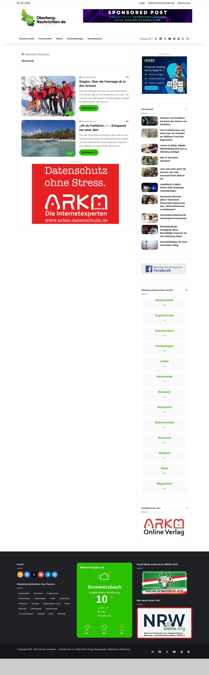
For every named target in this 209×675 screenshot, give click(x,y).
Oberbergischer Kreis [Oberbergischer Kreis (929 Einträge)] (51, 583)
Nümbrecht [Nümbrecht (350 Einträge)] (22, 583)
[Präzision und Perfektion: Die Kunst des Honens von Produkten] (149, 121)
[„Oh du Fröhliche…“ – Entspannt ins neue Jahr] (48, 138)
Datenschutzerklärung (161, 2)
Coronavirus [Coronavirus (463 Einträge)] (38, 573)
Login (142, 2)
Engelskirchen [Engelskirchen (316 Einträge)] (52, 573)
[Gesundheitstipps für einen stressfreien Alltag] (149, 244)
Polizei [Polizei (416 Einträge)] (67, 583)
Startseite (28, 54)
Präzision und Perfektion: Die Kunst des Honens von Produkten (173, 121)
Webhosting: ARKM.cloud (119, 628)
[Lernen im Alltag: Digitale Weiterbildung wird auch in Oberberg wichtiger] (149, 148)
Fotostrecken (45, 38)
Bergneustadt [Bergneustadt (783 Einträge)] (23, 573)
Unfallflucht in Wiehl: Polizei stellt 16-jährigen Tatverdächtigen (172, 187)
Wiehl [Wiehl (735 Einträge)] (51, 593)
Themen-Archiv (26, 38)
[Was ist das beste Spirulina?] (149, 160)
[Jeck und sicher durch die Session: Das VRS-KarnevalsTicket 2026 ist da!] (149, 172)
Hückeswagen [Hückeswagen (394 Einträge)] (40, 578)
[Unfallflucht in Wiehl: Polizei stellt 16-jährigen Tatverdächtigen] (149, 187)
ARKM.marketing (75, 162)
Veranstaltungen (75, 38)
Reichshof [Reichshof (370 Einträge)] (22, 588)
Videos (59, 38)
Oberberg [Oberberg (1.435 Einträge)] (35, 583)
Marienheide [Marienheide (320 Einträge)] (64, 578)
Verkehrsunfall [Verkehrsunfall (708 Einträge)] (51, 588)
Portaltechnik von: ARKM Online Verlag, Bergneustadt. (82, 628)
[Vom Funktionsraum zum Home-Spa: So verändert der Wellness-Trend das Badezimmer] (149, 133)
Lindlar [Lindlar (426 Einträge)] (52, 578)
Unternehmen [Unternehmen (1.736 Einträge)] (36, 588)
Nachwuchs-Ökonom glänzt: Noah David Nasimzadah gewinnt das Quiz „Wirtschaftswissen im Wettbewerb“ (172, 203)
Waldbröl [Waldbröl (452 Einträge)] (41, 593)
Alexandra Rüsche (88, 77)
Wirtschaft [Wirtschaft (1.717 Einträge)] (62, 593)
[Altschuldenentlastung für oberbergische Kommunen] (149, 218)
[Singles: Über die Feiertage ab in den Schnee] (48, 96)
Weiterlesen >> (88, 108)
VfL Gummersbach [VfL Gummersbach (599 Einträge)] (25, 593)
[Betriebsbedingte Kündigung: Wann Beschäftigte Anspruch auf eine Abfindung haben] (149, 229)
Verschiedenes (94, 38)
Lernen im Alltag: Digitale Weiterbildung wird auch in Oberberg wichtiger (173, 148)
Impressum (184, 2)
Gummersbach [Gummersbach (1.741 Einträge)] (24, 578)
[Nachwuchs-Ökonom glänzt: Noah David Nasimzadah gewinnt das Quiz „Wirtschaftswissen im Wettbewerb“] (149, 199)
